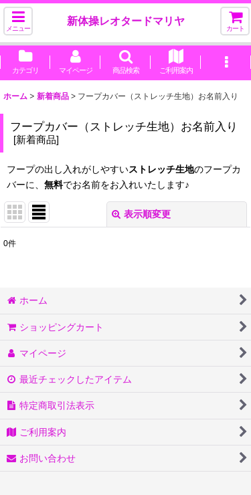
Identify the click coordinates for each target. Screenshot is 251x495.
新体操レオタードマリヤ (126, 21)
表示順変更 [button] (141, 214)
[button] (18, 21)
